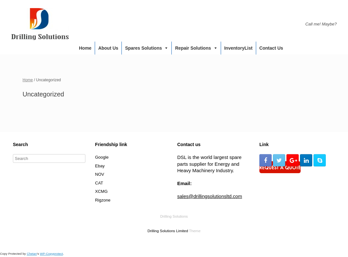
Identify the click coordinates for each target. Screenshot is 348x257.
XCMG (101, 191)
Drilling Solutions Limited (168, 231)
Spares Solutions (143, 48)
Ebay (100, 165)
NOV (99, 174)
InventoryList (238, 48)
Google (102, 157)
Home (85, 48)
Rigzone (103, 200)
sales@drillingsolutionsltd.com (209, 196)
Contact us (271, 48)
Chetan (32, 253)
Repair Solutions (193, 48)
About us (108, 48)
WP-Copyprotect (51, 253)
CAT (99, 183)
